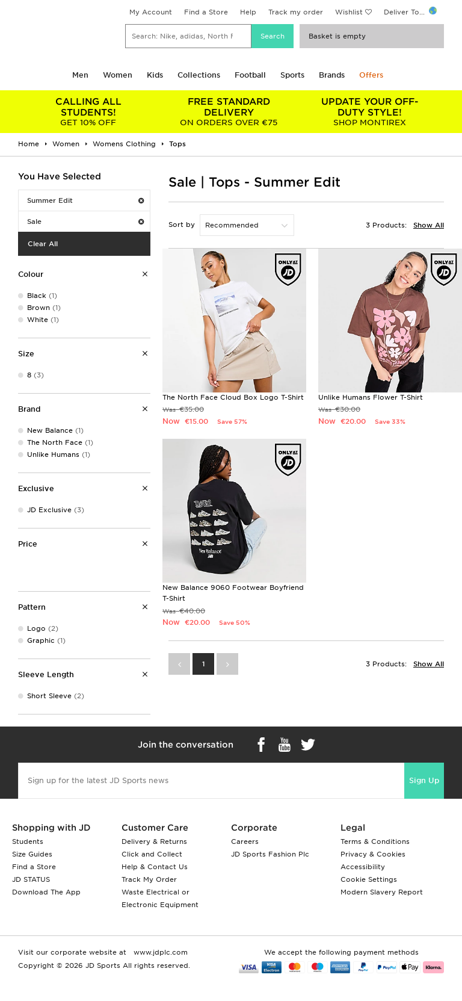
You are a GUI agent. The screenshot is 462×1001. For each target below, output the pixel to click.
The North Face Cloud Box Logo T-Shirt (233, 397)
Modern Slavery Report (381, 892)
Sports (292, 74)
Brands (332, 74)
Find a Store (206, 12)
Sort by (181, 224)
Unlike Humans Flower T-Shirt (370, 397)
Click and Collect (152, 854)
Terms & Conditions (375, 841)
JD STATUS (31, 879)
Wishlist (349, 12)
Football (250, 74)
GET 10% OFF (88, 111)
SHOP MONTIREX (369, 111)
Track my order (295, 12)
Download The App (46, 892)
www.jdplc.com (159, 952)
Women (117, 74)
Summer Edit (85, 200)
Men (80, 74)
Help (248, 12)
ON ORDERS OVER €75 (229, 111)
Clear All (43, 244)
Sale (85, 221)
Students (27, 841)
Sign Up (424, 780)
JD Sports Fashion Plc (270, 854)
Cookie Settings (368, 879)
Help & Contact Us (155, 867)
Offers (371, 74)
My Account (150, 12)
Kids (155, 74)
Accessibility (362, 867)
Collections (198, 74)
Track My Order (149, 879)
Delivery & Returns (154, 841)
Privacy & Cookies (372, 854)
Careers (245, 841)
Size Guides (32, 854)
